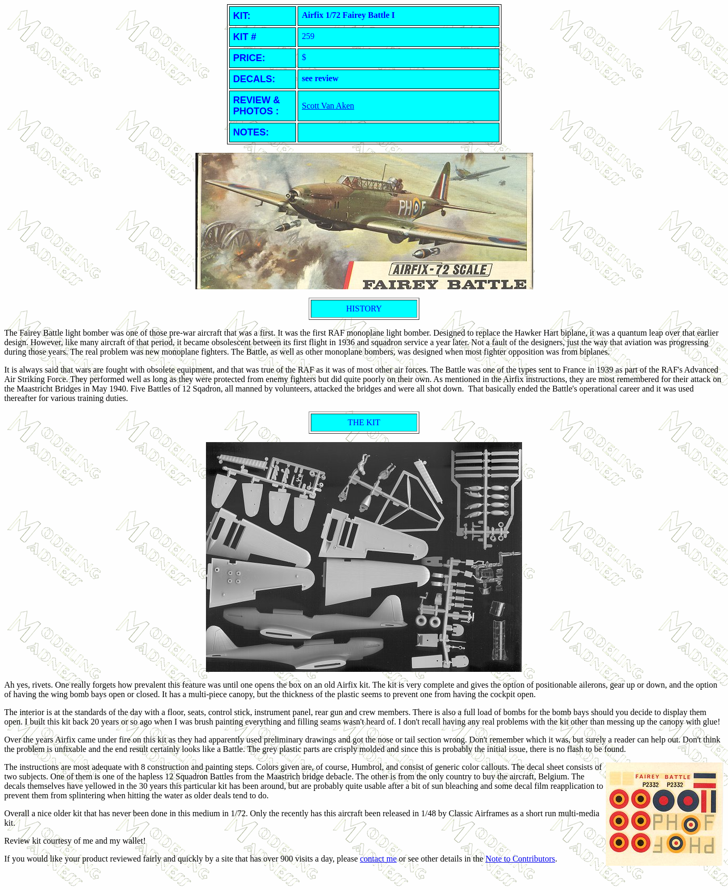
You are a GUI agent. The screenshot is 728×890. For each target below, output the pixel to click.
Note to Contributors (520, 858)
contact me (378, 858)
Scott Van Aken (328, 105)
